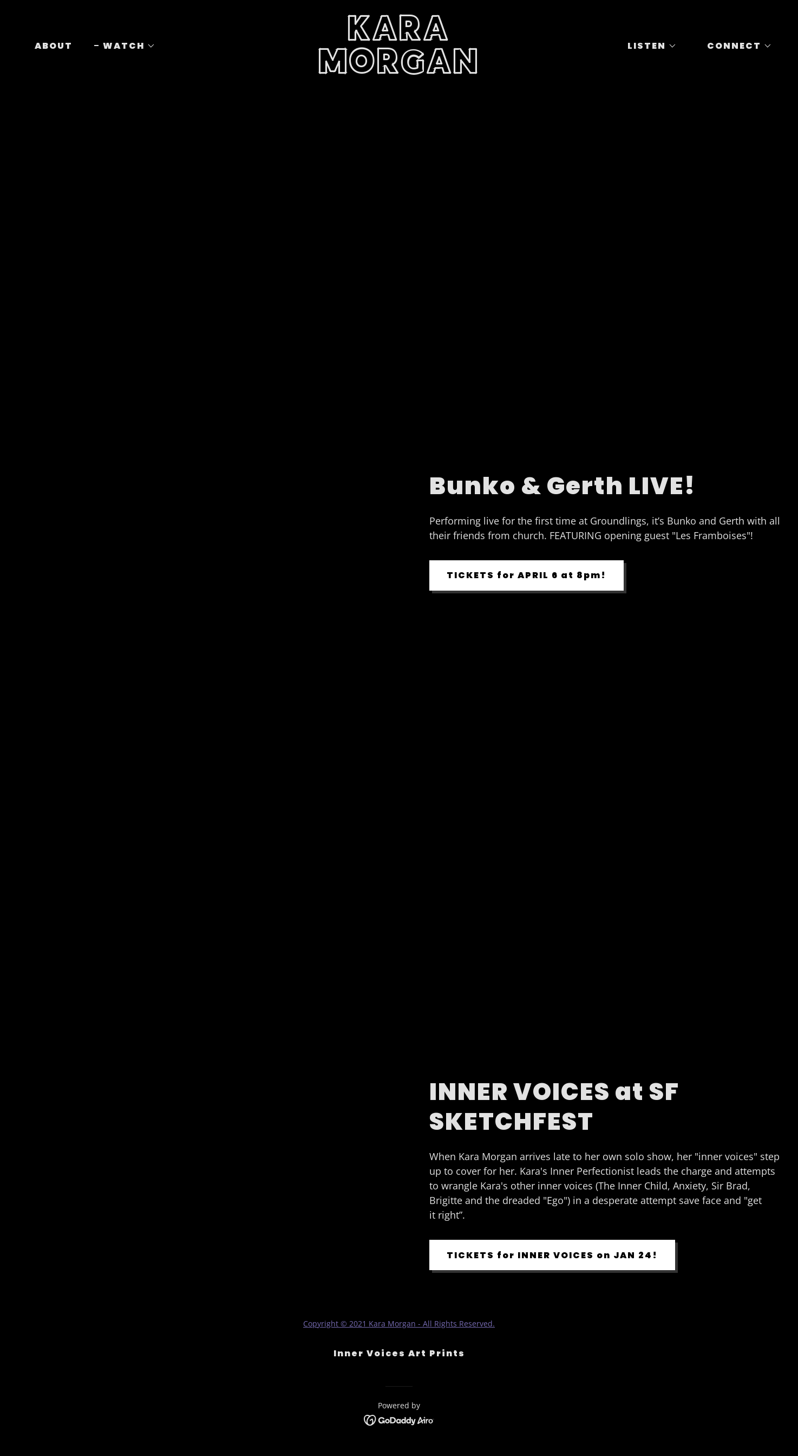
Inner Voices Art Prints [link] (399, 1353)
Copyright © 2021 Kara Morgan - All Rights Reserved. (399, 1323)
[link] (398, 70)
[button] (124, 46)
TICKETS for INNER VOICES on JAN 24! (552, 1255)
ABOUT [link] (54, 46)
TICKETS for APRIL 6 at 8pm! (526, 575)
